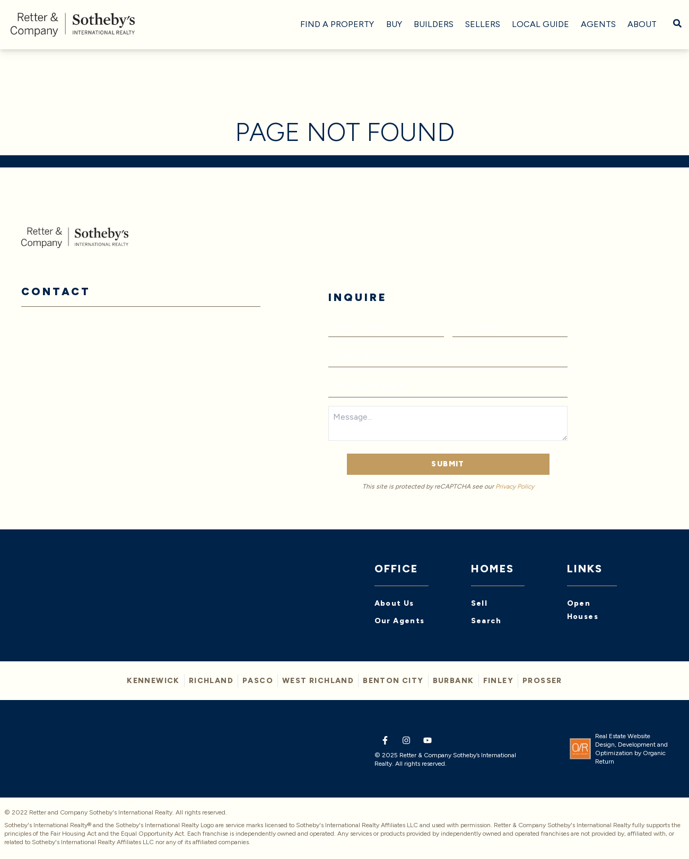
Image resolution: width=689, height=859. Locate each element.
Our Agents (399, 620)
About (642, 24)
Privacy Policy (514, 486)
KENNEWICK (153, 680)
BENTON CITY (393, 680)
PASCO (257, 680)
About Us (394, 603)
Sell (479, 603)
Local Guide (540, 24)
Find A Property (337, 24)
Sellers (482, 24)
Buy (394, 24)
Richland (211, 680)
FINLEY (498, 680)
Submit (447, 463)
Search (486, 620)
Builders (433, 24)
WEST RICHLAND (318, 680)
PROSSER (542, 680)
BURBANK (453, 680)
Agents (598, 24)
